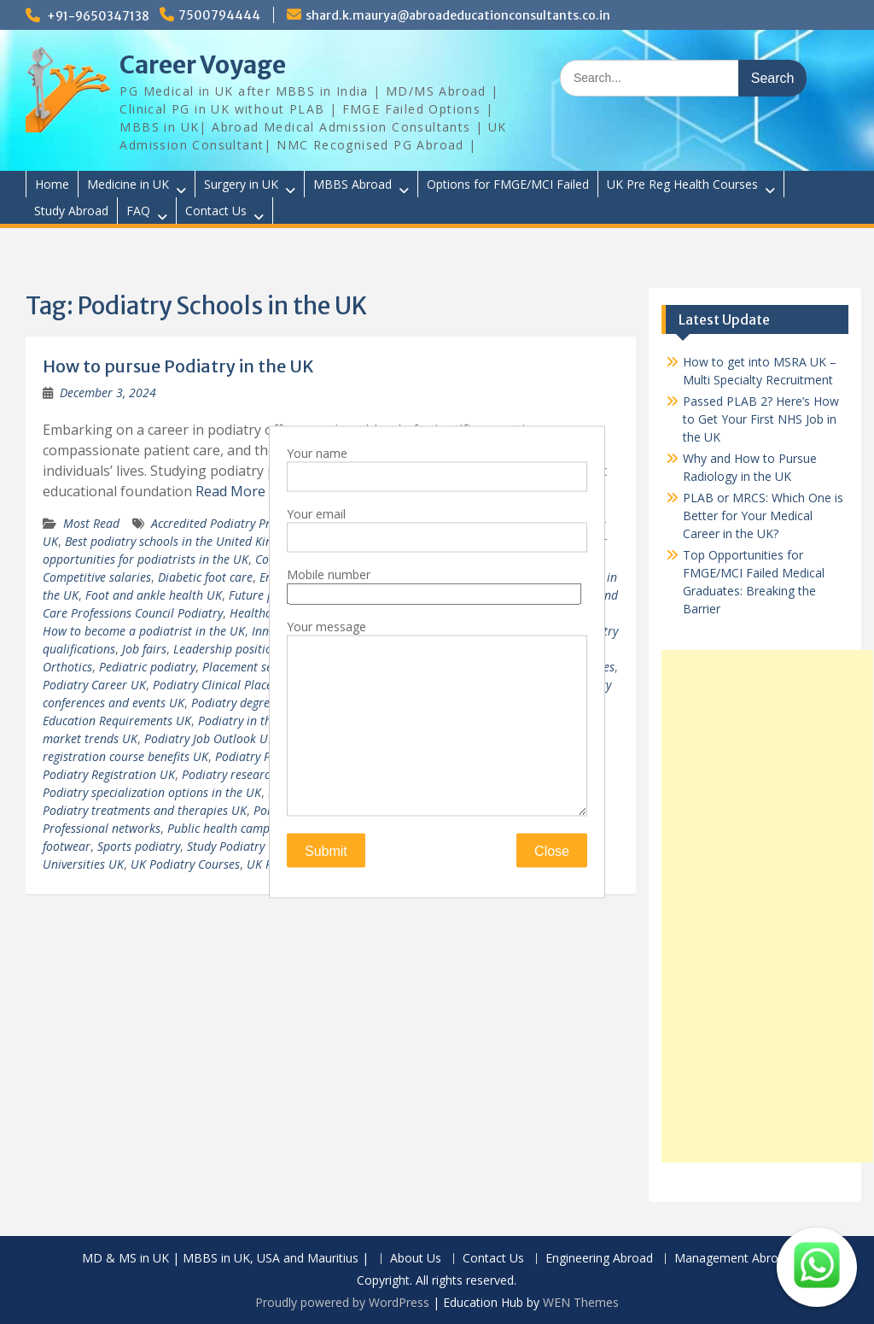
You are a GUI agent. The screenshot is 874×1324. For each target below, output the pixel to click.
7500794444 (219, 15)
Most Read (91, 523)
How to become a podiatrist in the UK (144, 631)
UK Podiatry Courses (185, 864)
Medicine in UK (128, 184)
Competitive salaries (97, 577)
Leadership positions (228, 649)
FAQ (138, 210)
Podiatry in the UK (247, 720)
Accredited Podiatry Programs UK (240, 523)
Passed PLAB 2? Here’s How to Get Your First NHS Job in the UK (761, 419)
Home (52, 184)
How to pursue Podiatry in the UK (178, 366)
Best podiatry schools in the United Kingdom (183, 541)
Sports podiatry (138, 846)
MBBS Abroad (352, 184)
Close (551, 851)
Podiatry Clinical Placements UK (238, 685)
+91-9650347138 (98, 16)
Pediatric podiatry (147, 667)
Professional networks (101, 828)
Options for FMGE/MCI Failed (508, 184)
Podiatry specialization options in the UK (152, 792)
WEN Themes (581, 1302)
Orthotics (67, 667)
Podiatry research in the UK (255, 774)
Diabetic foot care (205, 577)
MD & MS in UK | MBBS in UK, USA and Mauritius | (225, 1258)
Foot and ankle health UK (153, 595)
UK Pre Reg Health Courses (682, 184)
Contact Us (216, 210)
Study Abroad (71, 210)
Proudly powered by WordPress (342, 1302)
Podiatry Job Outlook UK (209, 738)
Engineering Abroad (599, 1258)
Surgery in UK (241, 184)
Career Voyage (202, 65)
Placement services (252, 667)
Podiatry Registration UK (109, 774)
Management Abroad (733, 1258)
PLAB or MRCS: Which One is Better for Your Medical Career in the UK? (763, 515)
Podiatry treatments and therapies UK (145, 810)
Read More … (236, 491)
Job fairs (144, 649)
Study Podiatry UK (235, 846)
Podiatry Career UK (94, 685)
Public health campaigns (232, 828)
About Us (415, 1258)
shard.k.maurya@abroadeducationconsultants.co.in (458, 15)
